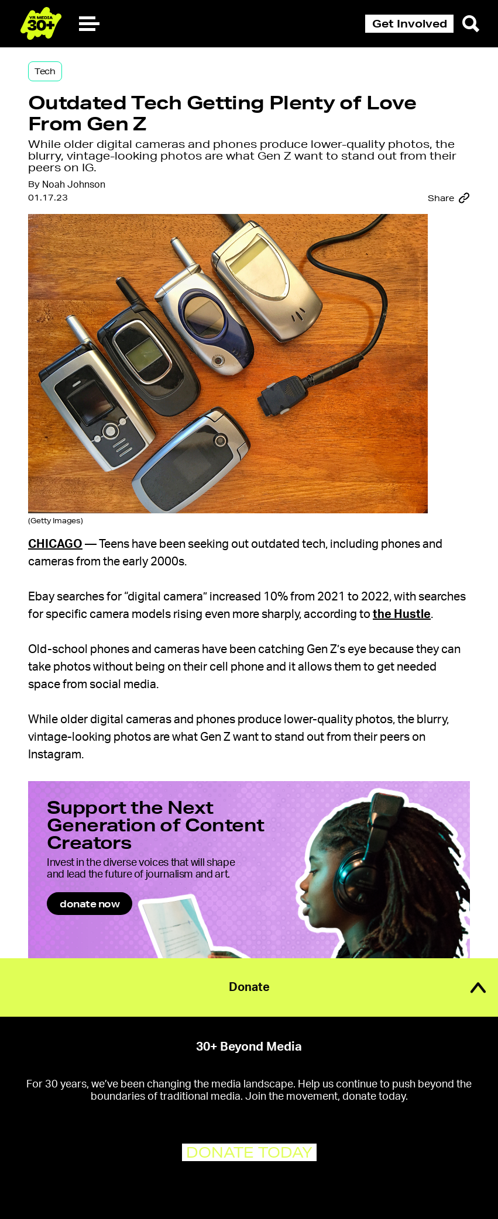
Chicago (55, 544)
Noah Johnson (73, 184)
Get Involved (409, 23)
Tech (45, 71)
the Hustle (402, 614)
